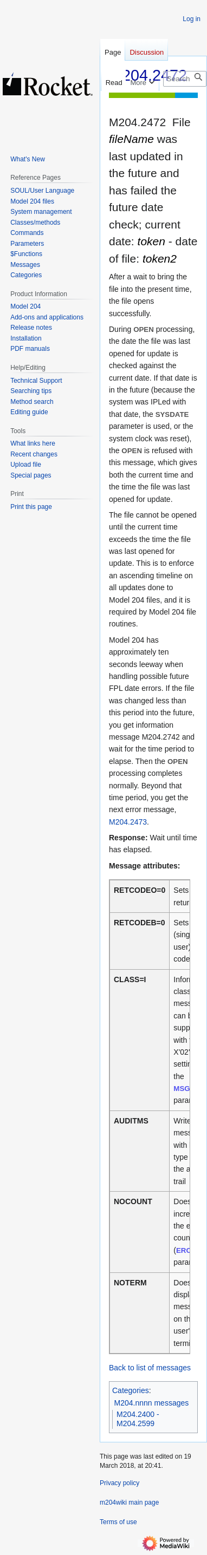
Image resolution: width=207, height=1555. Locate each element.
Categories (130, 1390)
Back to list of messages (150, 1367)
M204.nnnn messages (151, 1403)
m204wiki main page (129, 1502)
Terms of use (118, 1522)
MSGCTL (188, 1088)
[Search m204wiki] (184, 79)
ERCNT (188, 1250)
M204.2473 (128, 822)
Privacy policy (119, 1483)
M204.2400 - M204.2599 (138, 1419)
